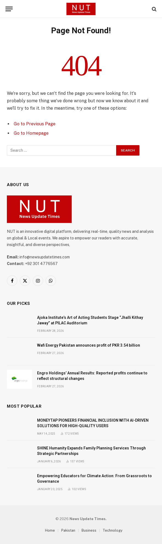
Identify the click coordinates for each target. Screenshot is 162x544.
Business (89, 530)
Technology (112, 530)
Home (50, 530)
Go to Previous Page (34, 123)
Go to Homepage (31, 133)
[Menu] (9, 9)
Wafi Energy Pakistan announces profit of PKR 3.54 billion (88, 345)
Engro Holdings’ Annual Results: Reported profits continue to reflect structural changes (92, 376)
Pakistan (68, 530)
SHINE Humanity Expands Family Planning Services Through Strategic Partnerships (91, 451)
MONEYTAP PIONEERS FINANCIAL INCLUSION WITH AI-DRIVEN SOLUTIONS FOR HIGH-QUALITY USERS (93, 423)
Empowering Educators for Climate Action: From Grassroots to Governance (94, 479)
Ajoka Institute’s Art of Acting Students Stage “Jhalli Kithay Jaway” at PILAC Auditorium (90, 320)
